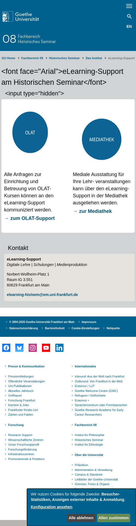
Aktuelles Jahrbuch (21, 390)
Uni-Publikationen (20, 386)
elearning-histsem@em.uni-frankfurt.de (42, 294)
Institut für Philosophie (89, 435)
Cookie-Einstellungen (85, 328)
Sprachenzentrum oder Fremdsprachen (101, 405)
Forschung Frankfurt (21, 400)
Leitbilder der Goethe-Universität (96, 479)
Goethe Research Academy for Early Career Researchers (99, 412)
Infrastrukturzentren (21, 454)
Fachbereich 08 (32, 58)
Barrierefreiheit (55, 328)
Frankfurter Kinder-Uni (23, 410)
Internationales (85, 366)
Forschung (16, 425)
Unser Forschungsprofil (23, 444)
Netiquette (113, 328)
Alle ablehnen (81, 518)
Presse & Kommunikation (26, 366)
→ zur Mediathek (93, 211)
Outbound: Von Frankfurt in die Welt (99, 381)
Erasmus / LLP (85, 386)
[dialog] (81, 507)
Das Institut (94, 58)
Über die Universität (89, 455)
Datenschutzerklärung (23, 328)
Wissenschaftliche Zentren (25, 440)
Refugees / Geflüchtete (90, 395)
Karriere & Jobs (18, 405)
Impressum (89, 322)
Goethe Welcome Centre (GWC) (96, 390)
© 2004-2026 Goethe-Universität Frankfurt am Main (42, 322)
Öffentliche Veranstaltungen (26, 381)
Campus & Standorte (89, 474)
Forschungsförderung (22, 449)
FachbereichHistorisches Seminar (37, 39)
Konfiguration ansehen (51, 507)
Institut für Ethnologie (89, 444)
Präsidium (81, 465)
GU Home (8, 58)
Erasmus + (82, 400)
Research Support (20, 435)
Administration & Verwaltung (94, 469)
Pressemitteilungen (21, 376)
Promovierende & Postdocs (26, 459)
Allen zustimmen (113, 518)
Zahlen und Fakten (20, 414)
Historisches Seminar (64, 58)
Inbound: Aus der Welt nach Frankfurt (100, 376)
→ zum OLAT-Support (29, 218)
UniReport (15, 395)
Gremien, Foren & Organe (92, 484)
